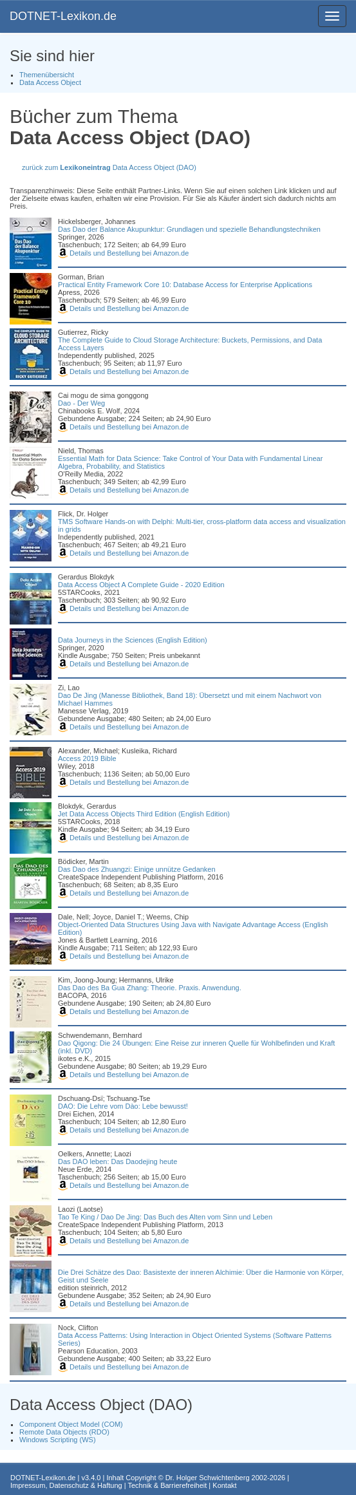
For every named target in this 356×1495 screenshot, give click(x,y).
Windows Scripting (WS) (57, 1439)
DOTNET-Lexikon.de (63, 16)
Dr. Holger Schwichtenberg (207, 1477)
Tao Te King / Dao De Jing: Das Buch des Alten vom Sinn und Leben (165, 1217)
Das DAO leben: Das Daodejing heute (117, 1161)
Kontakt (224, 1485)
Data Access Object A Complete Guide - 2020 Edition (141, 584)
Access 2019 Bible (87, 758)
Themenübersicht (46, 75)
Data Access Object (50, 82)
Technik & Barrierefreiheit (167, 1485)
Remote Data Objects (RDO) (64, 1432)
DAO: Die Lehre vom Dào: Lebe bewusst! (123, 1106)
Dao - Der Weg (81, 403)
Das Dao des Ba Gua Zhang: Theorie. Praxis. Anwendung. (149, 988)
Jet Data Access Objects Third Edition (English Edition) (144, 814)
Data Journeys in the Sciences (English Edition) (132, 640)
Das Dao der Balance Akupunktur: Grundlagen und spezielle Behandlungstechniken (189, 229)
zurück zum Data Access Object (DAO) (109, 167)
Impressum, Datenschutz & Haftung (66, 1485)
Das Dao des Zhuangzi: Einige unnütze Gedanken (137, 869)
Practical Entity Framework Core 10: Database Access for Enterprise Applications (185, 284)
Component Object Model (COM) (71, 1424)
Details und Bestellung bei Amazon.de (123, 253)
